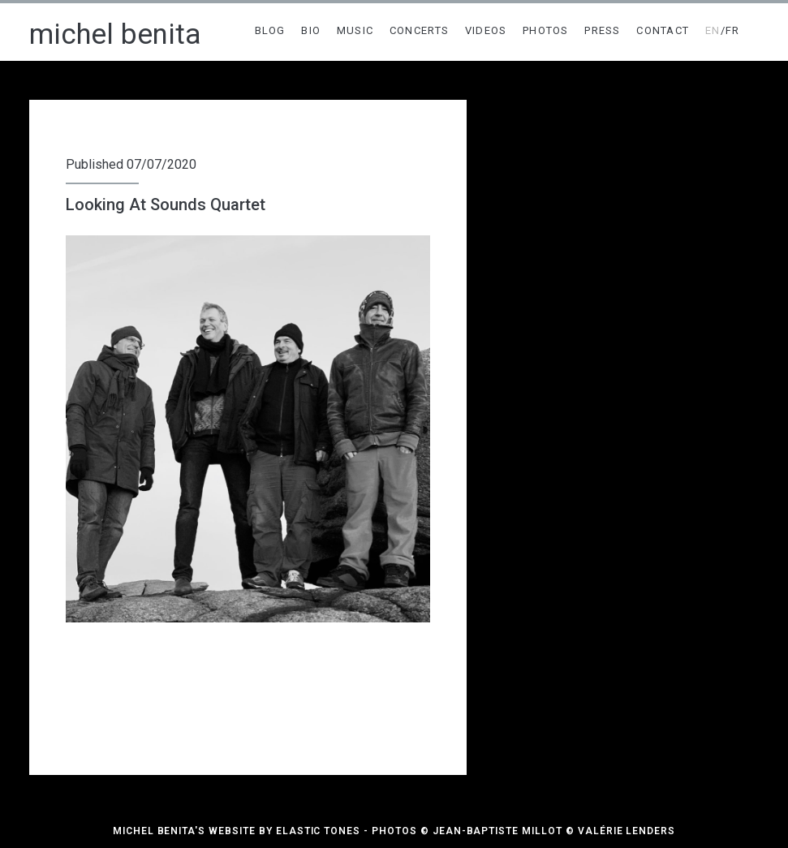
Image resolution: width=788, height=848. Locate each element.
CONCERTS (419, 30)
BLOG (270, 30)
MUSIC (355, 30)
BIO (311, 30)
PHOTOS (546, 30)
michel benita (115, 34)
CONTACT (662, 30)
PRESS (602, 30)
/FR (722, 30)
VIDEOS (486, 30)
